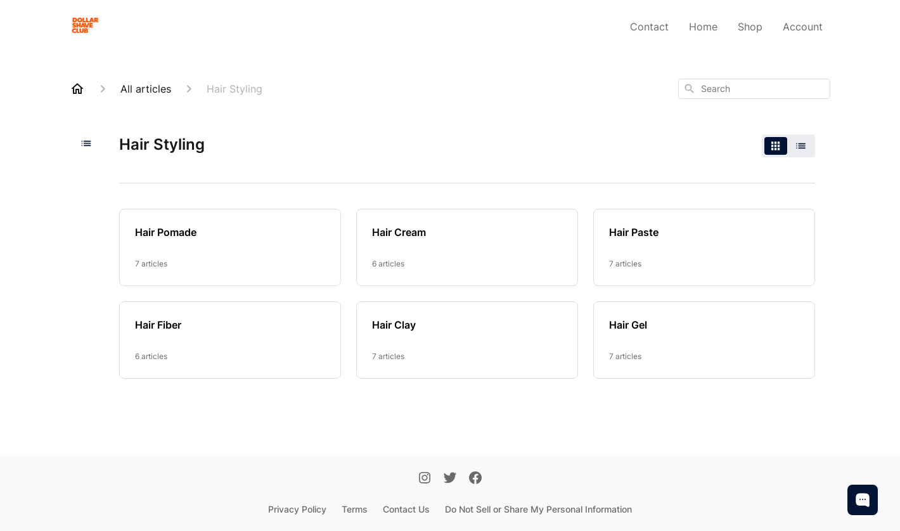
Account (803, 26)
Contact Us (406, 509)
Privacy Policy (297, 509)
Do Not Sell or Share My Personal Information (538, 509)
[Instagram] (424, 479)
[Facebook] (475, 479)
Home (703, 26)
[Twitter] (450, 479)
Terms (355, 509)
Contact (649, 26)
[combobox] (754, 89)
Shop (750, 26)
